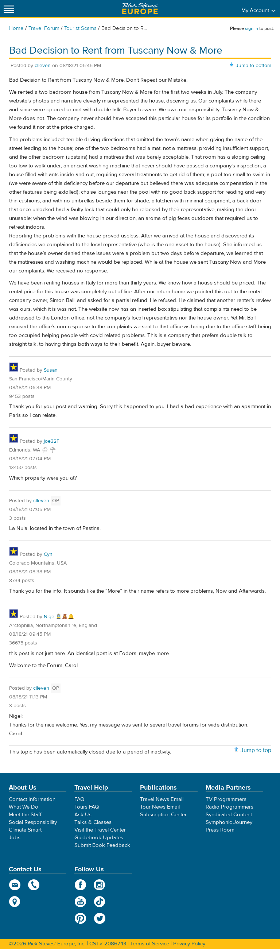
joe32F (51, 441)
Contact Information (32, 799)
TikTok (100, 901)
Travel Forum (43, 28)
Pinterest (80, 918)
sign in (251, 28)
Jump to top (256, 750)
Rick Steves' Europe (140, 8)
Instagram (100, 885)
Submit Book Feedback (102, 845)
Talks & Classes (93, 822)
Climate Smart (25, 829)
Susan (51, 370)
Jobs (14, 837)
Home (16, 28)
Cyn (48, 554)
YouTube (80, 901)
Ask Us (83, 814)
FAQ (79, 799)
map (15, 901)
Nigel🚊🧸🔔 (59, 616)
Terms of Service (149, 943)
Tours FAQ (86, 806)
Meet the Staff (25, 814)
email (15, 885)
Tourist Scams (80, 28)
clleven (43, 65)
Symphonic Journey (229, 822)
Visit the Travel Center (100, 829)
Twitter (100, 918)
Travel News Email (161, 799)
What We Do (23, 806)
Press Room (220, 829)
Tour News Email (160, 806)
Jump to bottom (253, 65)
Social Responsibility (33, 822)
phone (34, 885)
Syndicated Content (229, 814)
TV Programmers (226, 799)
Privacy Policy (189, 943)
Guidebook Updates (98, 837)
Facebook (80, 885)
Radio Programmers (229, 806)
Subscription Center (163, 814)
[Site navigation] (9, 8)
